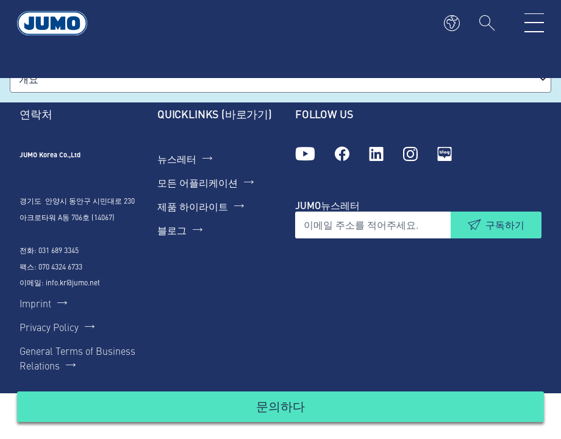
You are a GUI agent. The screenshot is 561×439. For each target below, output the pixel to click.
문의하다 (280, 406)
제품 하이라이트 (192, 206)
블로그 (172, 230)
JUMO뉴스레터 (327, 205)
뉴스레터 (176, 158)
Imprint (35, 303)
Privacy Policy (49, 327)
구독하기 (504, 225)
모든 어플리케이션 (197, 182)
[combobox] (280, 79)
